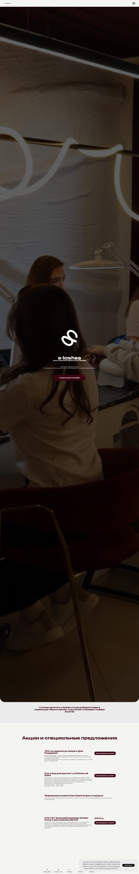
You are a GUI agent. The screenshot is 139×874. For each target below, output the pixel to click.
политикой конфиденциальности (106, 868)
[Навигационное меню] (133, 3)
